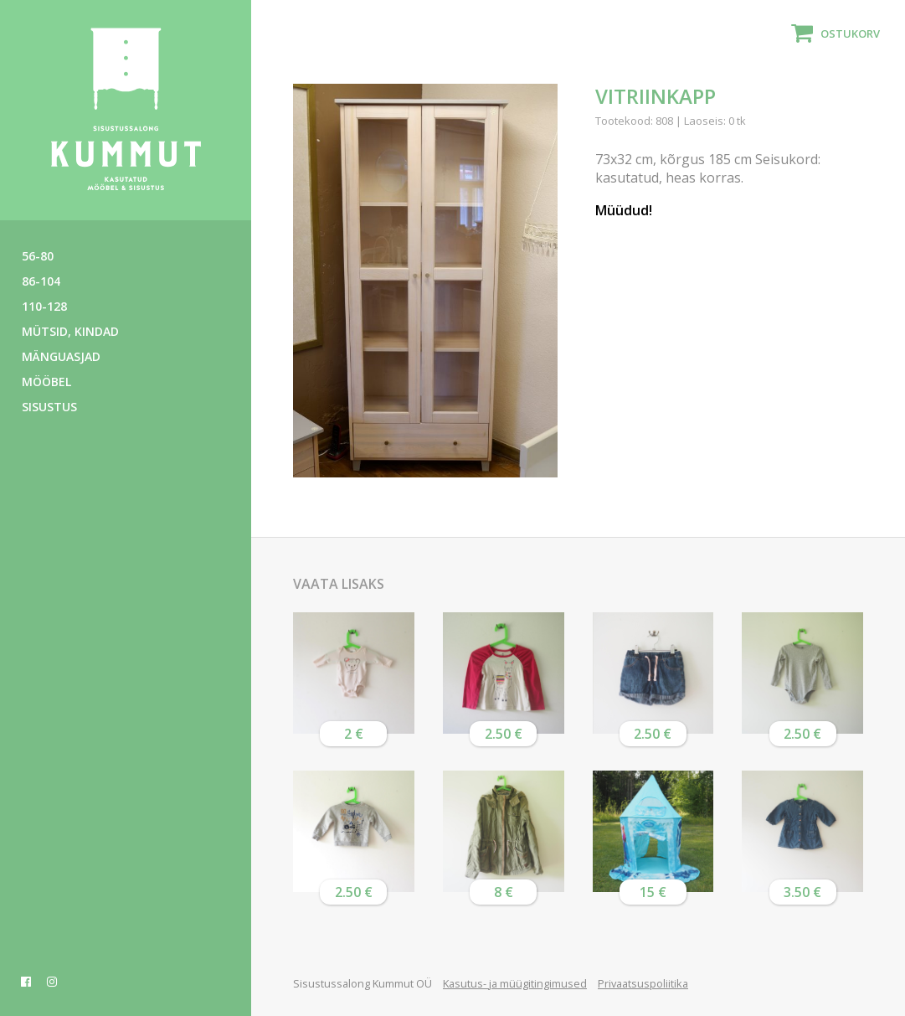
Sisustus (49, 407)
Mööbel (46, 381)
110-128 (44, 306)
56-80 (38, 256)
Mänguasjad (61, 356)
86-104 (41, 281)
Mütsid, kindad (70, 331)
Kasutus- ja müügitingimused (515, 983)
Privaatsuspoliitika (643, 983)
